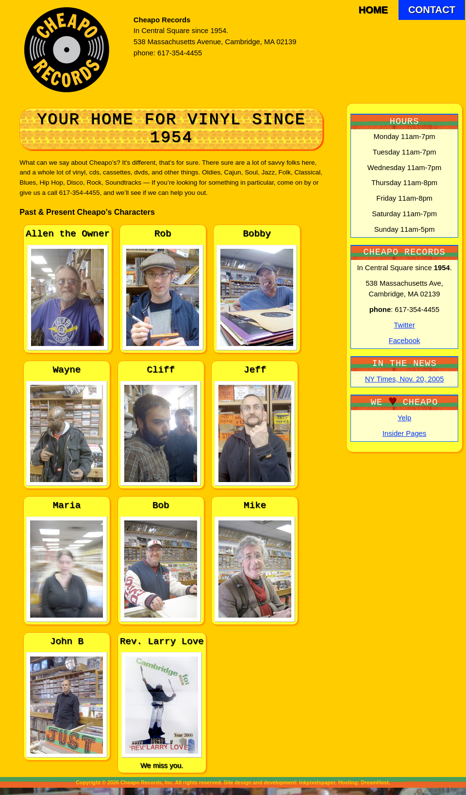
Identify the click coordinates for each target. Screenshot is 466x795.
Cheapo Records (161, 20)
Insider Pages (404, 433)
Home (373, 9)
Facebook (404, 341)
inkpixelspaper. (318, 782)
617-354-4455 (179, 53)
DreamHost (374, 782)
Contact (431, 9)
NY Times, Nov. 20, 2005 (404, 379)
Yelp (404, 418)
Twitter (404, 325)
